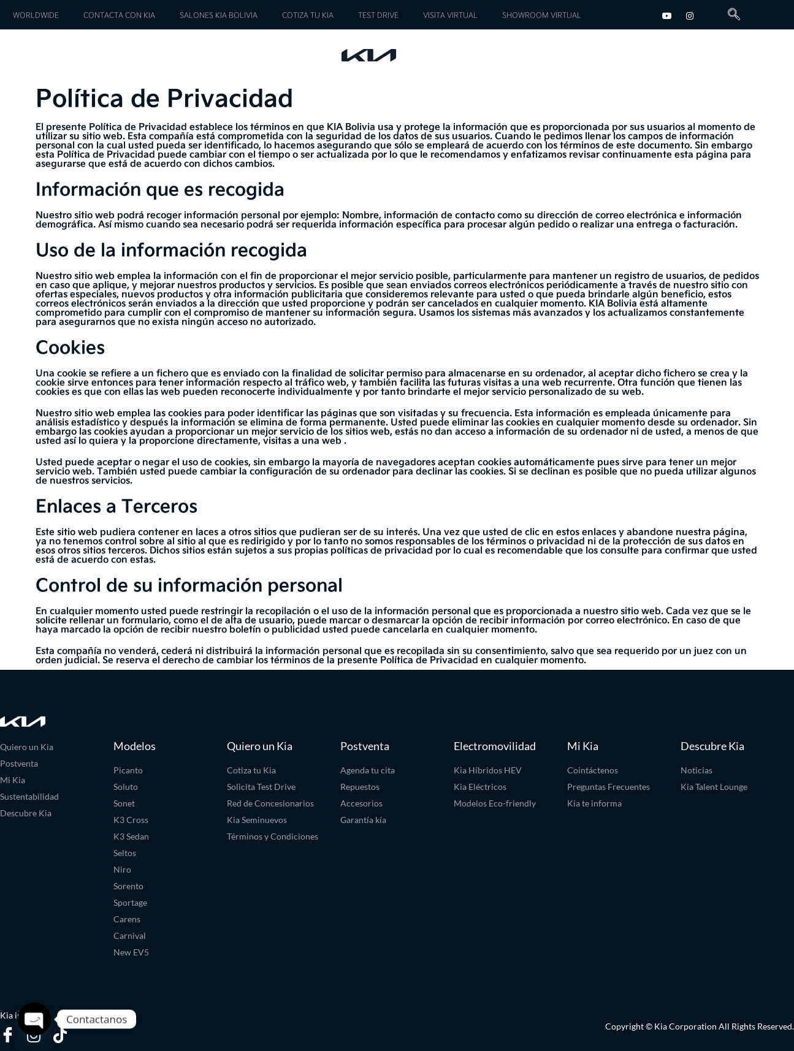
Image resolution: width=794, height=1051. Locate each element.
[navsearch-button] (729, 15)
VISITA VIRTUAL (450, 15)
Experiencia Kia (716, 54)
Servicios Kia (156, 57)
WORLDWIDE (36, 15)
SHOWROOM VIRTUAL (541, 15)
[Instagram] (689, 14)
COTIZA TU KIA (308, 15)
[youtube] (667, 14)
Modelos (54, 57)
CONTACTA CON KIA (119, 15)
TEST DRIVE (378, 15)
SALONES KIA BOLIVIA (219, 15)
